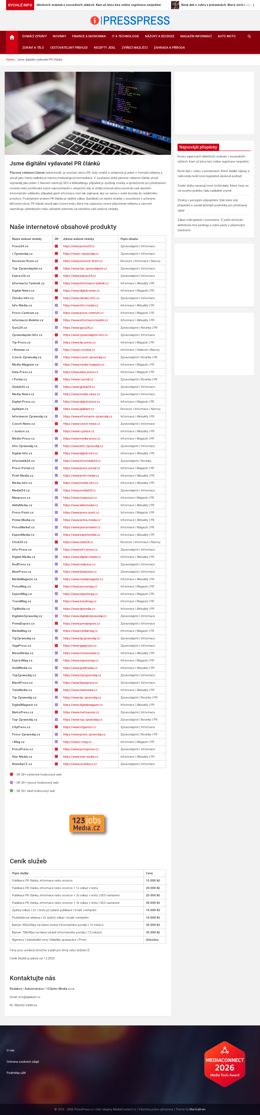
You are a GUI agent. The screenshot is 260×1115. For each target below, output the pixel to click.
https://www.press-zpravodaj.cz (84, 734)
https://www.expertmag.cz (80, 594)
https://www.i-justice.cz (78, 431)
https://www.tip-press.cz (79, 342)
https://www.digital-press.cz (81, 401)
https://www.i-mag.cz (77, 742)
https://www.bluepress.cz (80, 572)
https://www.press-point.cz (81, 512)
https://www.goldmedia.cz (80, 668)
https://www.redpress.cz (79, 564)
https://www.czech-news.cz (81, 424)
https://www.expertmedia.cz (81, 535)
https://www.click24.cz (78, 542)
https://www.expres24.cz (79, 276)
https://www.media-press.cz (82, 438)
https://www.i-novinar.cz (79, 350)
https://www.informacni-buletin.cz (85, 320)
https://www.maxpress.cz (80, 498)
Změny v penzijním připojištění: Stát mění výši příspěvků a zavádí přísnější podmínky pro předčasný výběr (212, 205)
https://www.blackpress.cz (80, 683)
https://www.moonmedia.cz (81, 653)
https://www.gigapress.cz (80, 645)
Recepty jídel (105, 47)
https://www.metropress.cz (81, 712)
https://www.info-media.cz (80, 305)
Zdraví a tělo (33, 47)
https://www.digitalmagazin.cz (83, 705)
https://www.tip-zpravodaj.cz (82, 697)
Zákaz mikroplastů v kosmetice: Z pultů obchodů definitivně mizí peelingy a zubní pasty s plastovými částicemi (211, 225)
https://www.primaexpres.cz (81, 623)
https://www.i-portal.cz (78, 379)
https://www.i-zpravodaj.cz (81, 254)
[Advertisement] (214, 103)
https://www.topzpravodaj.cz (82, 675)
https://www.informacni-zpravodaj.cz (87, 416)
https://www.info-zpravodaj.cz (83, 446)
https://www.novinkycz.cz (80, 764)
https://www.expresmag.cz (81, 660)
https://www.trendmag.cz (79, 601)
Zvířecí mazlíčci (135, 47)
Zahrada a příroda (169, 47)
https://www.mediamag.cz (80, 631)
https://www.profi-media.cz (81, 475)
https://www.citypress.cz (79, 727)
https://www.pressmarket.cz (82, 527)
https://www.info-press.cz (80, 549)
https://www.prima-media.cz (82, 520)
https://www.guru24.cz (78, 328)
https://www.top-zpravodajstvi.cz (85, 268)
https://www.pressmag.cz (80, 586)
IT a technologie (125, 36)
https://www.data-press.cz (80, 372)
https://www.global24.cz (79, 387)
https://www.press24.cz (78, 246)
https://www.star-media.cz (80, 757)
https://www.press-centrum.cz (83, 313)
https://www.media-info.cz (80, 483)
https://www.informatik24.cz (82, 461)
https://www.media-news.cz (81, 394)
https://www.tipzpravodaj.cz (81, 638)
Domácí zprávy (34, 36)
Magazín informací (196, 36)
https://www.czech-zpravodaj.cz (84, 357)
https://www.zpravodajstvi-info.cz (85, 335)
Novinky (59, 36)
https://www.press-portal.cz (81, 468)
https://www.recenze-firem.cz (83, 261)
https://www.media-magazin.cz (83, 364)
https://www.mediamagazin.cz (83, 579)
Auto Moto (227, 36)
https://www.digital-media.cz (82, 557)
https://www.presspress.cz (81, 749)
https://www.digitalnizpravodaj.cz (85, 616)
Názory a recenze (159, 36)
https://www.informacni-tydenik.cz (86, 283)
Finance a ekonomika (89, 36)
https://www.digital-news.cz (81, 290)
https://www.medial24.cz (79, 490)
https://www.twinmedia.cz (80, 690)
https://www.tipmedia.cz (79, 609)
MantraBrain (198, 1109)
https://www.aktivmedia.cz (80, 505)
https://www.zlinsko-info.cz (81, 298)
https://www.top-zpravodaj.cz (82, 719)
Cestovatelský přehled (69, 47)
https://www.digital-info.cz (80, 453)
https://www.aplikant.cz (78, 409)
